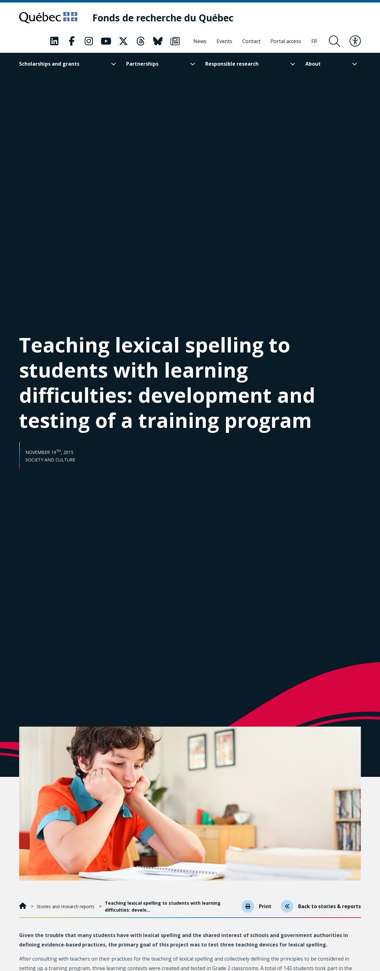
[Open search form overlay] (334, 41)
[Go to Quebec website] (48, 17)
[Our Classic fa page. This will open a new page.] (54, 41)
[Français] (314, 41)
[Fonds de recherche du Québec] (162, 17)
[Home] (23, 906)
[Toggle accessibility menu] (355, 41)
